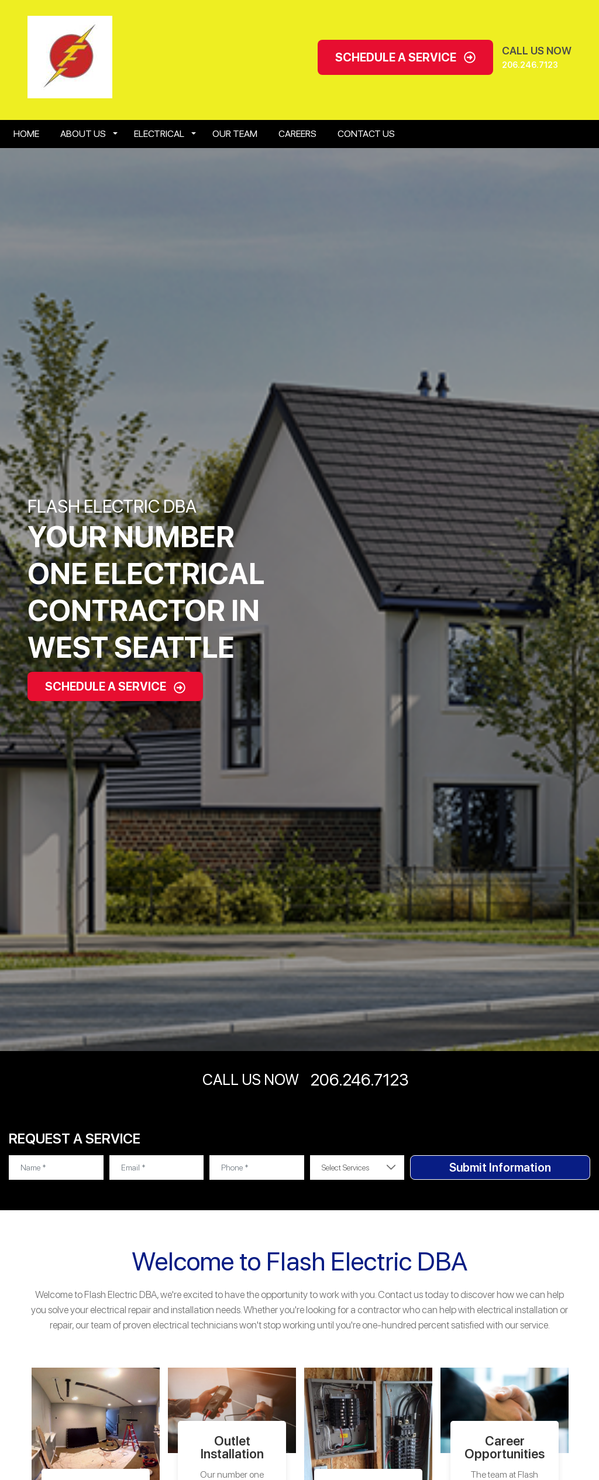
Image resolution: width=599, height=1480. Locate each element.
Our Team (234, 133)
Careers (297, 133)
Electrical (159, 133)
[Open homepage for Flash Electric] (69, 56)
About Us (83, 133)
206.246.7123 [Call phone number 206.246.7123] (530, 65)
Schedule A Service (405, 57)
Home (26, 133)
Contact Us (366, 133)
